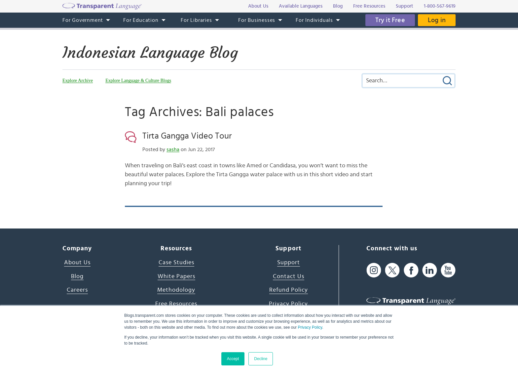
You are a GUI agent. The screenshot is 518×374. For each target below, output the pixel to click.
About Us (77, 263)
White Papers (176, 276)
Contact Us (288, 276)
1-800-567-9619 (440, 6)
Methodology (176, 290)
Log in (437, 20)
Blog (77, 276)
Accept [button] (233, 358)
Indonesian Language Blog (150, 52)
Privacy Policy (310, 327)
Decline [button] (260, 358)
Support (288, 263)
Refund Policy (288, 290)
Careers (77, 290)
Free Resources (176, 304)
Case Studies (176, 263)
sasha (172, 149)
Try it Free (390, 20)
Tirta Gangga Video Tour (187, 136)
